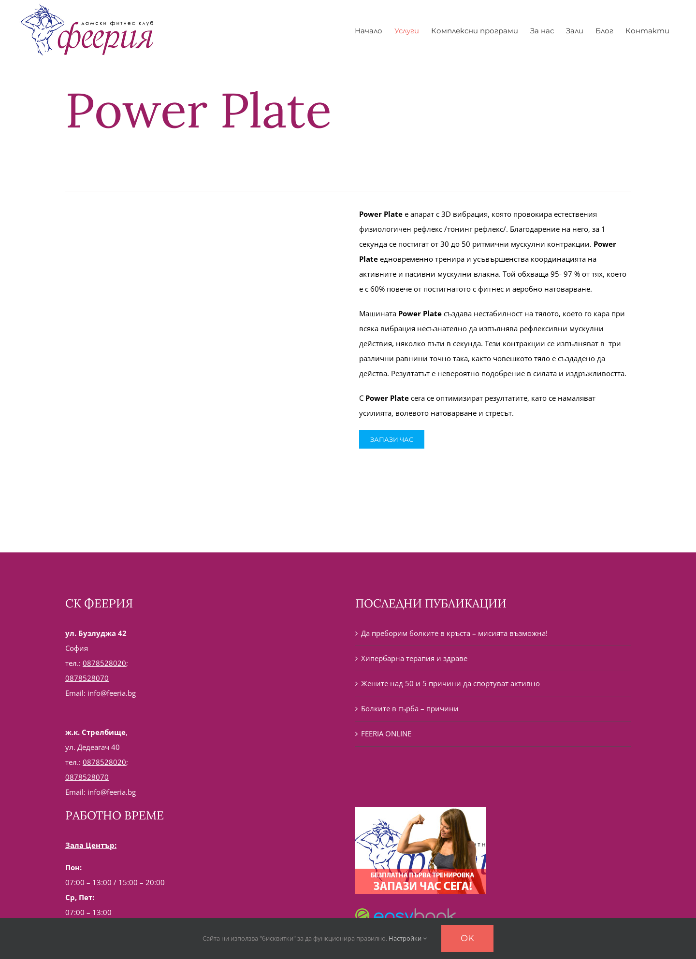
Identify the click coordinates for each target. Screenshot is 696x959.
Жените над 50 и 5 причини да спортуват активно (450, 683)
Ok (467, 938)
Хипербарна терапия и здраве (414, 658)
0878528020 (104, 663)
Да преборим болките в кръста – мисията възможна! (454, 633)
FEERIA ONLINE (386, 733)
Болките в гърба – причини (410, 708)
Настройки (408, 938)
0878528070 (87, 678)
